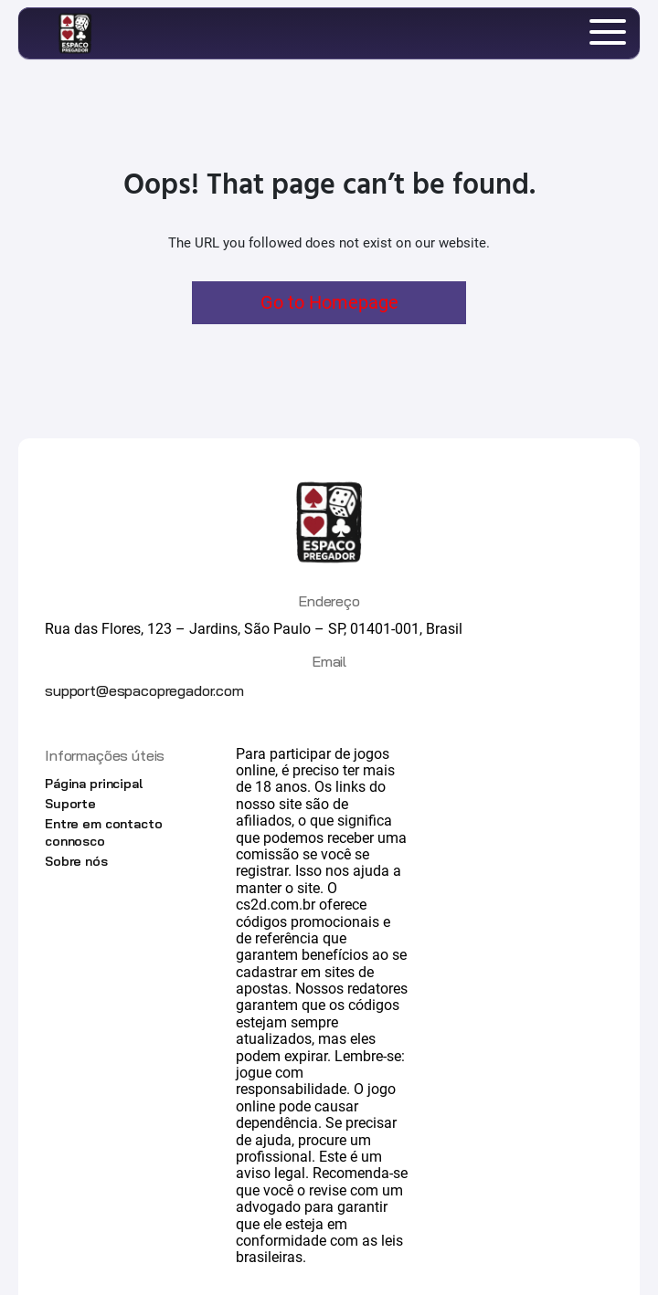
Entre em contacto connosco (104, 832)
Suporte (70, 803)
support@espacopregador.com (144, 690)
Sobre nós (76, 861)
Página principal (94, 783)
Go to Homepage (329, 302)
